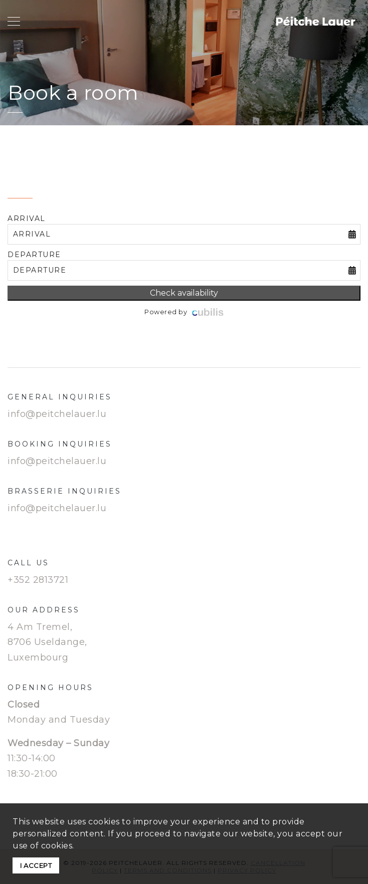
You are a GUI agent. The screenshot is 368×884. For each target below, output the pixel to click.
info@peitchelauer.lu (57, 413)
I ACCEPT (36, 865)
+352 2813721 (38, 579)
